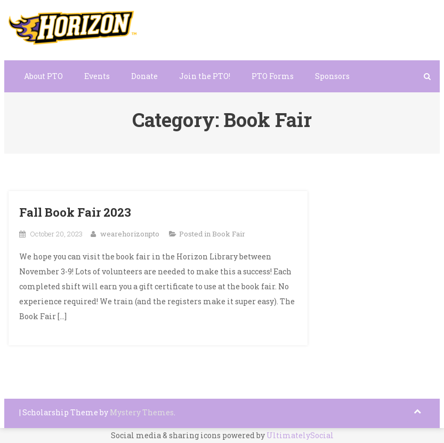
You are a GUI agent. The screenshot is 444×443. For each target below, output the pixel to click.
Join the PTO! (204, 76)
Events (97, 76)
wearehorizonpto (129, 234)
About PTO (43, 76)
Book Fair (228, 234)
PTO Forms (273, 76)
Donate (144, 76)
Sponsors (332, 76)
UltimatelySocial (300, 435)
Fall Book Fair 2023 (75, 212)
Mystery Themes (142, 412)
